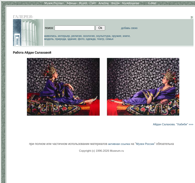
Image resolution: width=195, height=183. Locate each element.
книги (126, 35)
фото (81, 38)
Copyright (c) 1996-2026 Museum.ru (101, 150)
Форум (115, 3)
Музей (83, 3)
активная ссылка (119, 143)
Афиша (71, 3)
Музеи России (54, 3)
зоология (89, 35)
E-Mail (152, 3)
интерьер (64, 35)
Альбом (103, 3)
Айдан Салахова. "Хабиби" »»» (173, 124)
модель (49, 38)
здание (71, 38)
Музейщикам (130, 3)
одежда (90, 38)
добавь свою (129, 27)
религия (76, 35)
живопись (50, 35)
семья (109, 38)
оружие (116, 35)
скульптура (103, 35)
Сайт (93, 3)
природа (60, 38)
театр (100, 38)
